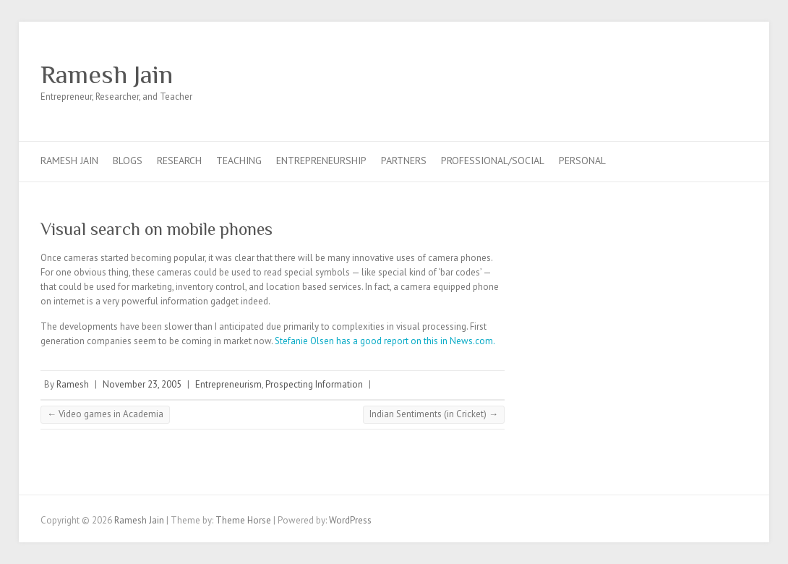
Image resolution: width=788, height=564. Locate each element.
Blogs (127, 160)
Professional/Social (492, 160)
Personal (582, 160)
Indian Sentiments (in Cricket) (433, 414)
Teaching (239, 160)
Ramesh (72, 384)
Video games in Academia (105, 414)
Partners (404, 160)
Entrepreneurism (228, 384)
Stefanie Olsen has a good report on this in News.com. (385, 341)
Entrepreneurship (321, 160)
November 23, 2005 (142, 384)
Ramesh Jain (106, 74)
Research (179, 160)
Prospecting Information (314, 384)
